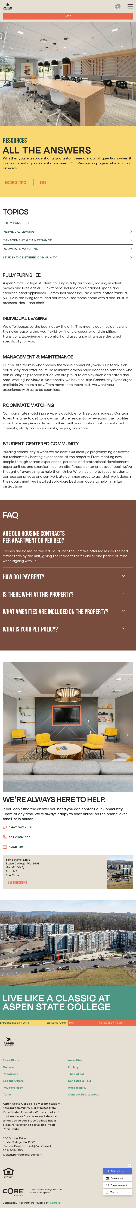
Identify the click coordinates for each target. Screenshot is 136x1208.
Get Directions (17, 882)
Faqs (43, 182)
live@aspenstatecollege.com (22, 1154)
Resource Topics (16, 182)
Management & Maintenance (27, 240)
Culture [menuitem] (8, 1067)
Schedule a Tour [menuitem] (79, 1080)
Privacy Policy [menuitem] (13, 1087)
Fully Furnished (17, 223)
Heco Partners (26, 1202)
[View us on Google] (130, 1041)
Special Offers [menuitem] (13, 1080)
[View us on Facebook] (120, 1041)
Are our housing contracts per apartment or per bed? (34, 537)
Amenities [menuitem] (75, 1060)
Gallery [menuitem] (73, 1067)
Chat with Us (17, 827)
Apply (68, 16)
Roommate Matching (21, 248)
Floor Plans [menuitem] (11, 1060)
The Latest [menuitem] (76, 1073)
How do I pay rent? (23, 577)
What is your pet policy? (30, 629)
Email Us (13, 847)
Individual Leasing (19, 231)
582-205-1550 (17, 837)
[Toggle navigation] (130, 6)
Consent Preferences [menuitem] (83, 1094)
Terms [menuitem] (7, 1094)
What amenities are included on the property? (55, 612)
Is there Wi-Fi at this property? (38, 594)
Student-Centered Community (30, 257)
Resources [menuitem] (10, 1073)
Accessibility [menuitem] (77, 1087)
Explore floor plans (60, 1022)
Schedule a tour (110, 1022)
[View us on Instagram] (111, 1041)
